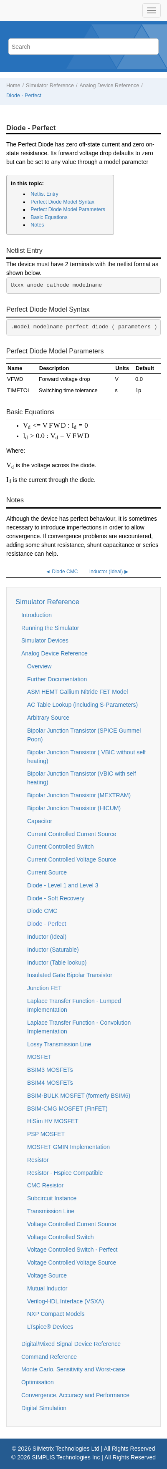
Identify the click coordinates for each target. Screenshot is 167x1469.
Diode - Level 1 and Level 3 (62, 885)
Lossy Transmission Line (59, 1044)
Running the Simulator (50, 628)
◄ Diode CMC (62, 571)
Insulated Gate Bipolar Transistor (69, 975)
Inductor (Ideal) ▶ (108, 571)
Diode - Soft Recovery (55, 898)
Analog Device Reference (109, 85)
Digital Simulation (43, 1408)
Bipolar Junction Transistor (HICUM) (74, 808)
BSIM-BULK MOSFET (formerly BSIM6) (78, 1095)
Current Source (47, 872)
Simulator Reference (50, 85)
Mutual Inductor (47, 1288)
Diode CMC (42, 910)
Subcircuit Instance (51, 1198)
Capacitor (39, 821)
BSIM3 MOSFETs (50, 1069)
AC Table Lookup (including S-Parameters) (82, 704)
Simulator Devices (44, 640)
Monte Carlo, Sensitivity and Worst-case (73, 1369)
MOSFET (39, 1056)
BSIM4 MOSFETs (50, 1082)
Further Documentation (57, 679)
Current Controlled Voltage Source (71, 859)
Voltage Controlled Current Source (71, 1224)
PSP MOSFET (46, 1134)
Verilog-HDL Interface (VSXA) (65, 1301)
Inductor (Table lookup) (56, 962)
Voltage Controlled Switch (60, 1237)
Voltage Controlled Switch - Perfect (72, 1249)
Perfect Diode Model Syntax (62, 202)
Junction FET (44, 988)
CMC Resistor (45, 1185)
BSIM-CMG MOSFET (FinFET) (67, 1108)
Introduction (36, 615)
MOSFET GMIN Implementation (68, 1147)
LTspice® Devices (50, 1326)
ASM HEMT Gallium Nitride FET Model (77, 691)
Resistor (37, 1160)
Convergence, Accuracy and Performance (75, 1395)
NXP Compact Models (55, 1313)
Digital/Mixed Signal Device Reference (71, 1343)
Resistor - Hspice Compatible (65, 1172)
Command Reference (49, 1356)
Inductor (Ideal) (46, 936)
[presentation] (55, 426)
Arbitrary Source (48, 717)
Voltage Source (47, 1275)
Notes (37, 225)
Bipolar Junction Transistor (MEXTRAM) (79, 795)
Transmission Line (50, 1211)
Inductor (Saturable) (53, 949)
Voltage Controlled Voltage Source (71, 1262)
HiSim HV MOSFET (52, 1121)
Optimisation (37, 1382)
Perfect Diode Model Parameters (67, 209)
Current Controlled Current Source (71, 834)
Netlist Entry (44, 194)
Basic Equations (48, 217)
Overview (39, 666)
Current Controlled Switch (60, 846)
